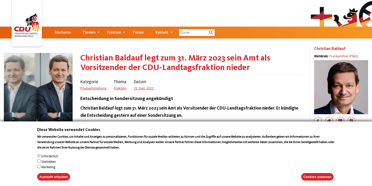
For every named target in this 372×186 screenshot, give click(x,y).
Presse (138, 32)
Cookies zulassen (317, 181)
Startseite (63, 32)
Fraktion (114, 32)
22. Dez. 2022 (143, 88)
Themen (89, 32)
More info (127, 151)
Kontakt (162, 32)
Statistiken (48, 165)
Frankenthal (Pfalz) (343, 56)
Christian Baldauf (330, 48)
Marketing (48, 171)
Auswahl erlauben (53, 181)
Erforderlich (49, 160)
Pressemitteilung (93, 88)
